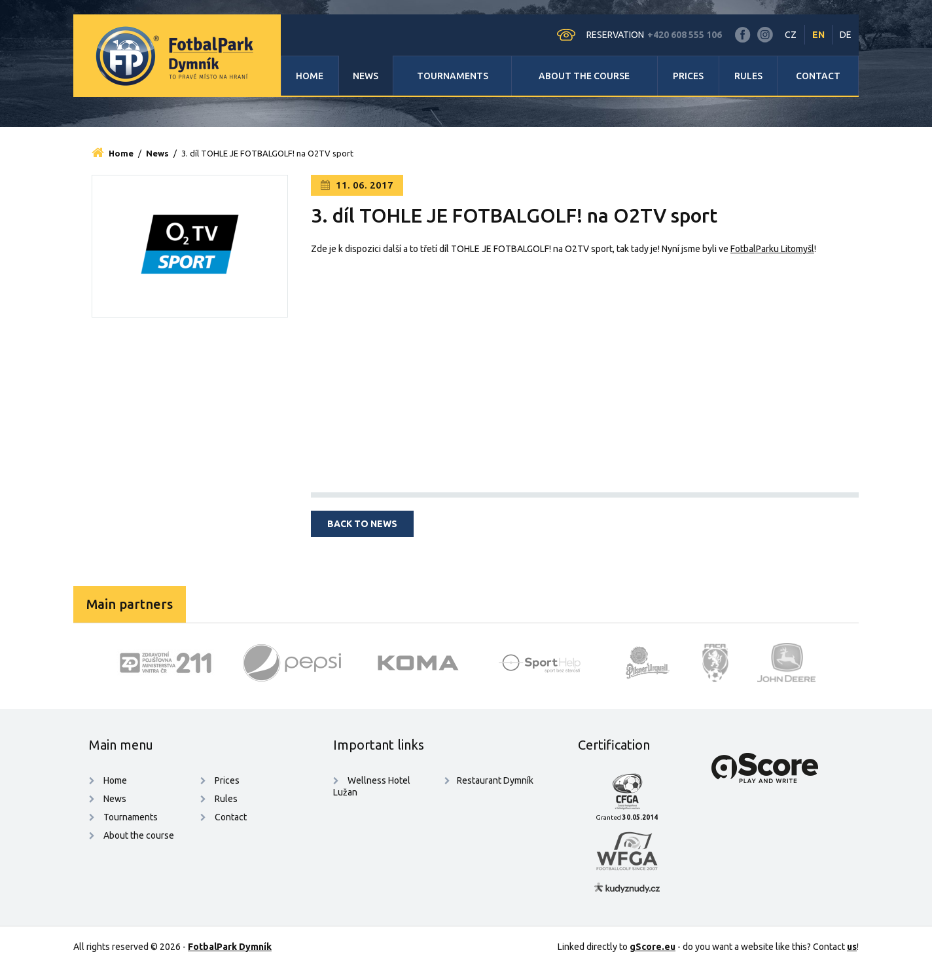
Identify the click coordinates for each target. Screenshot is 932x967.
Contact (818, 76)
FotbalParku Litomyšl (772, 249)
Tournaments (452, 76)
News (365, 76)
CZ (791, 34)
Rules (748, 76)
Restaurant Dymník (495, 780)
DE (845, 34)
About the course (584, 76)
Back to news (362, 524)
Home (309, 76)
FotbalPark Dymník (230, 946)
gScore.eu (652, 946)
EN (818, 34)
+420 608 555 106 (684, 34)
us (852, 946)
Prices (688, 76)
